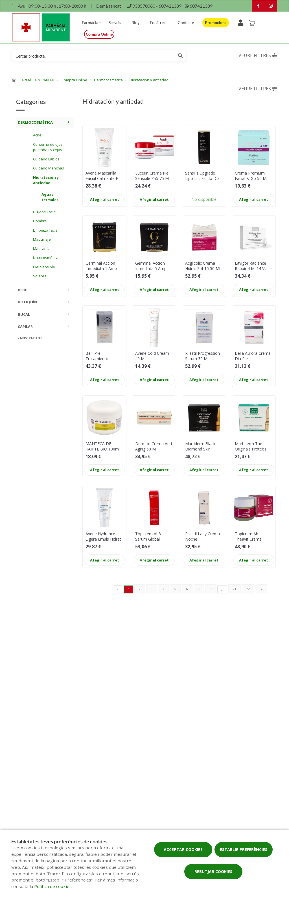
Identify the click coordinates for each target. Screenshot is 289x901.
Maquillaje (42, 239)
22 (248, 589)
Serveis (115, 22)
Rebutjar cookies (213, 871)
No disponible (203, 199)
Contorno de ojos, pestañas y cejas (48, 147)
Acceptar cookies (183, 849)
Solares (39, 275)
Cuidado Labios (46, 159)
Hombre (40, 220)
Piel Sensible (44, 266)
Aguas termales (49, 197)
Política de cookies (53, 886)
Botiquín (27, 301)
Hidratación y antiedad (149, 79)
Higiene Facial (44, 211)
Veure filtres (257, 55)
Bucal (24, 314)
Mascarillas (42, 248)
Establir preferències (243, 849)
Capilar (25, 326)
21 (234, 589)
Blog (135, 22)
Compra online (99, 34)
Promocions (215, 22)
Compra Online (74, 79)
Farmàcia (90, 22)
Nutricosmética (45, 257)
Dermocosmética (108, 79)
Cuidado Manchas (48, 168)
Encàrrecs (158, 22)
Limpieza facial (45, 230)
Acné (37, 135)
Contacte (186, 22)
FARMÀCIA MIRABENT (37, 79)
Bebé (22, 289)
